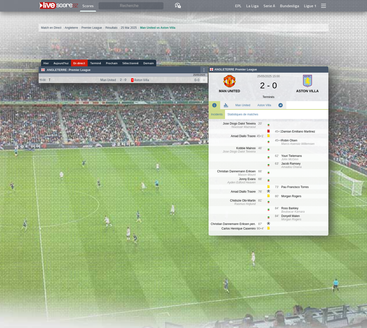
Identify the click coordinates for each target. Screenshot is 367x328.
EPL (238, 6)
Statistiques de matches (242, 114)
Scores (88, 6)
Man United (242, 105)
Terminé (95, 63)
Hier (46, 63)
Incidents (217, 114)
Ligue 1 (310, 6)
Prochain (112, 63)
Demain (148, 63)
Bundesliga (289, 6)
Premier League (80, 70)
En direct (79, 63)
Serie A (269, 6)
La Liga (252, 6)
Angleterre (57, 70)
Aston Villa (264, 105)
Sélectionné (130, 63)
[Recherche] (131, 6)
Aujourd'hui (61, 63)
